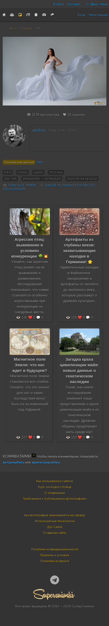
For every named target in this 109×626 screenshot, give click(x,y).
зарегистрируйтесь (45, 462)
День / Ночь (95, 4)
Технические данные (19, 162)
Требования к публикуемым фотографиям (55, 499)
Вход (81, 15)
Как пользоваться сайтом (54, 481)
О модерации (54, 493)
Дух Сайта (54, 527)
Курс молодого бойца (54, 487)
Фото (12, 28)
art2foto (39, 130)
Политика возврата (54, 561)
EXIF (40, 162)
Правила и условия (54, 555)
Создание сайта (54, 533)
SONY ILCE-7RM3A (22, 185)
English (58, 4)
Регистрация (98, 15)
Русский (73, 4)
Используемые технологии (54, 521)
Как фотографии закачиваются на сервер (54, 515)
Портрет (26, 28)
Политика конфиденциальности (54, 549)
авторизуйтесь (13, 462)
